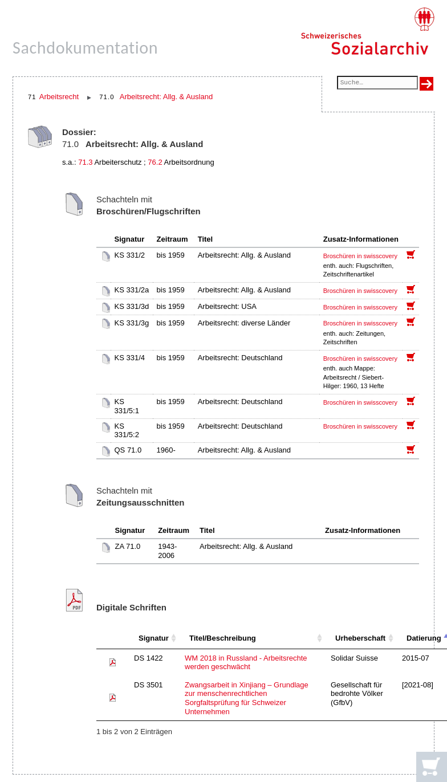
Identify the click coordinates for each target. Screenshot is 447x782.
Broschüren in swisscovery (360, 255)
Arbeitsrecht (59, 96)
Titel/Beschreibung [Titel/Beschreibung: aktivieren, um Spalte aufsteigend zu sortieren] (222, 638)
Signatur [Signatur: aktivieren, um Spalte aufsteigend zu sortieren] (154, 638)
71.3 (85, 162)
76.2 (155, 162)
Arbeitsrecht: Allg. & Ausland (166, 96)
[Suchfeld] (377, 83)
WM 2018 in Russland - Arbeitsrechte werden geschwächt (246, 662)
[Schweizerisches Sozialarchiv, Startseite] (367, 31)
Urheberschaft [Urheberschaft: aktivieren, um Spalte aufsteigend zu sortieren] (360, 638)
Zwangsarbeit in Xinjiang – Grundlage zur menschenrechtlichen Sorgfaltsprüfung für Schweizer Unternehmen (246, 698)
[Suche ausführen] (426, 84)
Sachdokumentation (85, 47)
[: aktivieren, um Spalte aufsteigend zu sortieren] (112, 638)
